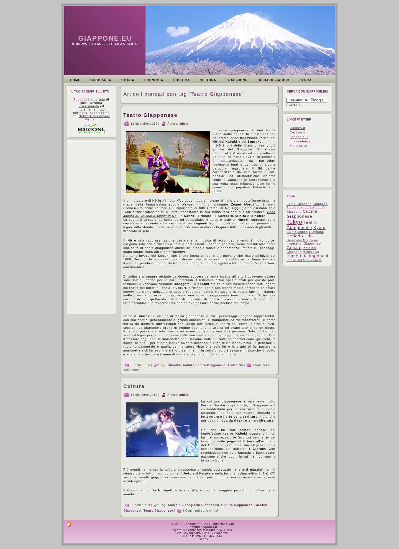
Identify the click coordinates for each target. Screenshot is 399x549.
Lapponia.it (299, 136)
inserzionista (88, 106)
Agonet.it (210, 527)
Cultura (134, 386)
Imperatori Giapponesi (304, 243)
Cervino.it (297, 132)
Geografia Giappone (302, 240)
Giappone (316, 232)
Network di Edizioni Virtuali (94, 117)
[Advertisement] (92, 227)
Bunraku (174, 364)
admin (184, 123)
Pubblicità (81, 99)
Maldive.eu (298, 145)
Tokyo (294, 222)
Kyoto (319, 227)
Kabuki (188, 364)
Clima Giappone (299, 204)
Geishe (294, 247)
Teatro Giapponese (150, 115)
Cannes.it (297, 128)
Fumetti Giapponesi (307, 255)
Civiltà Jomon (297, 232)
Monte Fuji (311, 251)
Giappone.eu (105, 38)
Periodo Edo (300, 236)
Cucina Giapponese (302, 214)
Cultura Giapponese (236, 505)
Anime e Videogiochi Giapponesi (193, 505)
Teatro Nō (235, 364)
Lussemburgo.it (302, 141)
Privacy (202, 539)
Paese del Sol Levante (304, 260)
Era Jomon (306, 207)
